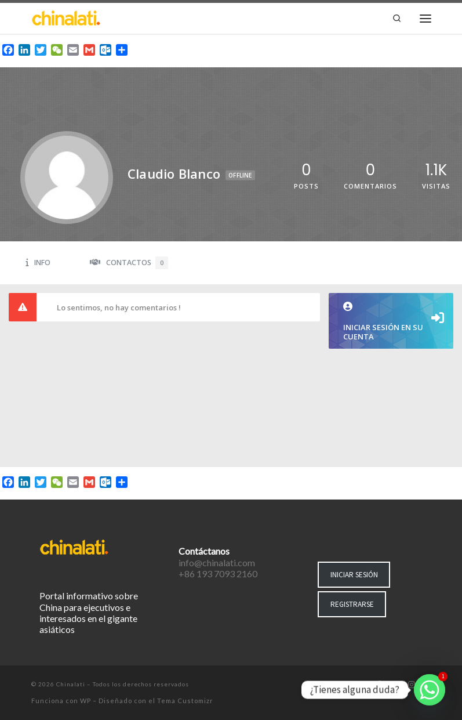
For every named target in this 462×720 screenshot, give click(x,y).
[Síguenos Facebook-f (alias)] (378, 685)
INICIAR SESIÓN (354, 575)
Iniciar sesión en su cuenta (391, 322)
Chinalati (70, 684)
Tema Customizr (185, 700)
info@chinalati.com (217, 562)
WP (85, 700)
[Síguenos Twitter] (395, 685)
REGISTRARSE (352, 604)
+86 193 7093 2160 (218, 573)
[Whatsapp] (429, 689)
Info (38, 262)
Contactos (129, 262)
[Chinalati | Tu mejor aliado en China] (66, 17)
